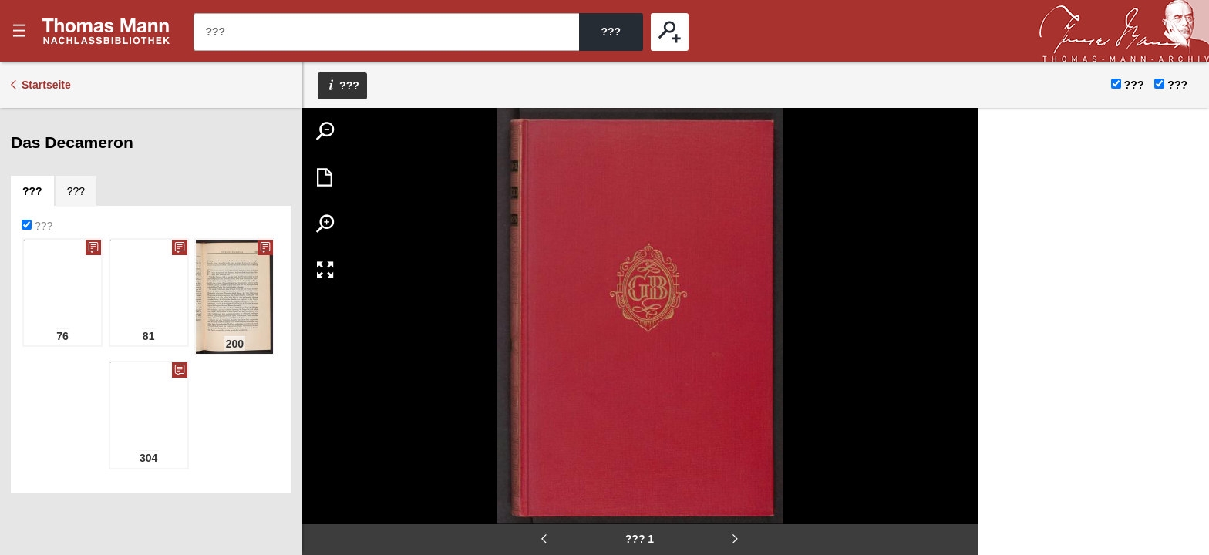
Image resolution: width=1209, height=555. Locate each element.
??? (106, 31)
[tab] (32, 191)
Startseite (46, 85)
